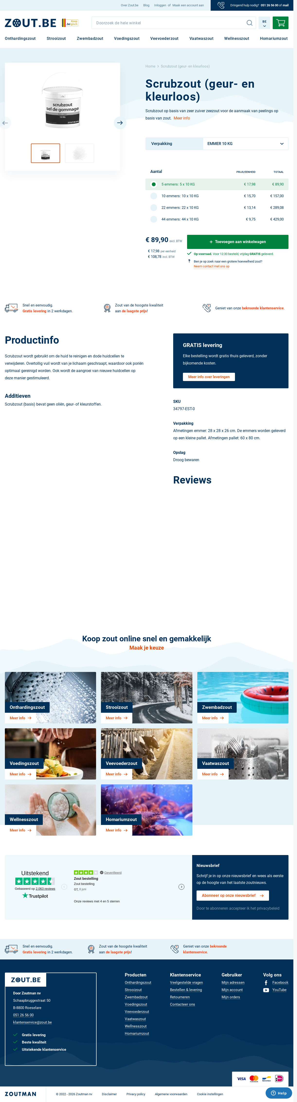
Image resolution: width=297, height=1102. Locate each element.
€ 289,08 (277, 207)
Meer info (182, 118)
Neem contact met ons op (211, 266)
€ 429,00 (277, 219)
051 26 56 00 (269, 5)
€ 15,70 (249, 196)
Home (150, 66)
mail (285, 5)
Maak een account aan (188, 5)
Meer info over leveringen (209, 377)
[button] (45, 153)
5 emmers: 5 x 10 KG (178, 184)
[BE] (30, 23)
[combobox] (173, 23)
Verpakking (161, 143)
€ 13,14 (249, 207)
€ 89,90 (278, 184)
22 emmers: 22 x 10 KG (180, 207)
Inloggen (160, 5)
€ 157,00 (277, 196)
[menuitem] (129, 5)
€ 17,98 (249, 184)
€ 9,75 (250, 219)
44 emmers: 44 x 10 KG (180, 219)
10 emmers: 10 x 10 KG (180, 196)
